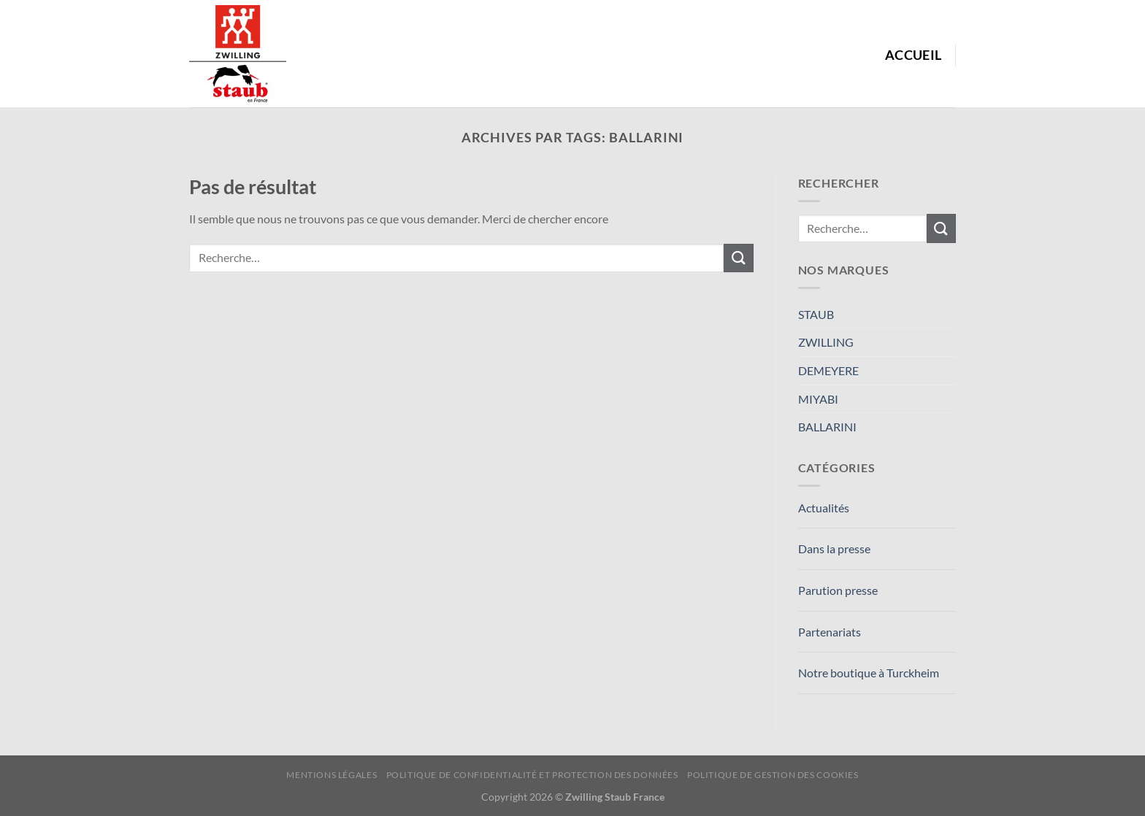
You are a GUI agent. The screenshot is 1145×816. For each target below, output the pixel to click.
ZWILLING (826, 342)
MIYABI (818, 399)
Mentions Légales (331, 774)
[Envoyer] (738, 258)
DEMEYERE (828, 370)
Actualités (823, 508)
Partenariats (829, 632)
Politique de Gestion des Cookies (773, 774)
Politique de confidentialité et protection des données (532, 774)
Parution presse (838, 590)
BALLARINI (827, 427)
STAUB (816, 314)
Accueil (913, 55)
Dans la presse (834, 548)
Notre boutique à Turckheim (868, 673)
